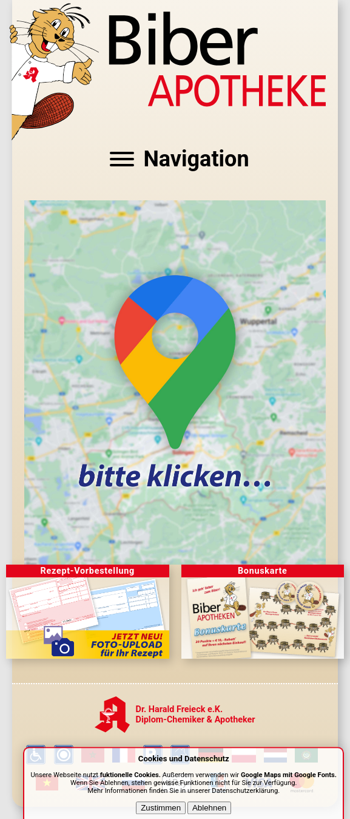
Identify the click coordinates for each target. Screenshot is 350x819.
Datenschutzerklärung (245, 798)
